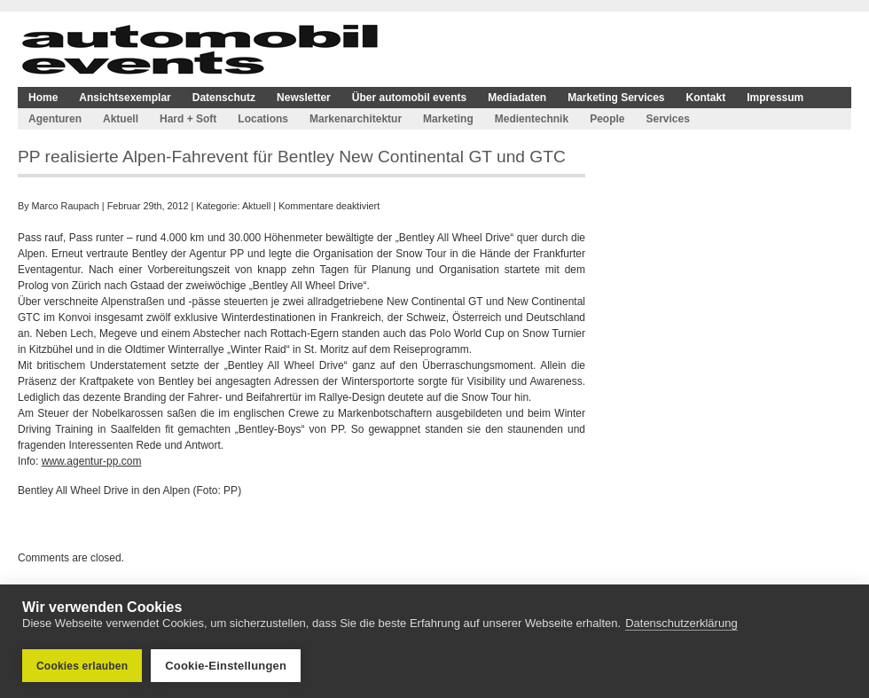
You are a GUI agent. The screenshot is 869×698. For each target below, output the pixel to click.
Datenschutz (223, 97)
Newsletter (304, 97)
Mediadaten (517, 97)
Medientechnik (531, 119)
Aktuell (120, 119)
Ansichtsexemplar (124, 97)
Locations (263, 119)
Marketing (448, 119)
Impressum (775, 97)
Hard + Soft (188, 119)
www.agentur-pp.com (92, 461)
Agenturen (55, 119)
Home (43, 97)
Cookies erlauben (82, 666)
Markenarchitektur (355, 119)
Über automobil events (409, 97)
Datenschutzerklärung (681, 623)
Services (667, 119)
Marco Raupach (65, 205)
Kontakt (706, 97)
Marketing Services (616, 97)
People (607, 119)
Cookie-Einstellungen (225, 665)
